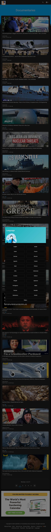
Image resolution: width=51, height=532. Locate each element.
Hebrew (36, 275)
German (15, 256)
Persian (15, 290)
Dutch (15, 251)
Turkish (35, 261)
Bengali (15, 280)
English (15, 246)
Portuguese (15, 285)
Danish (35, 295)
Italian (35, 285)
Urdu (15, 271)
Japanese (35, 280)
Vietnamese (15, 295)
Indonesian (35, 271)
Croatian (15, 275)
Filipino (25, 300)
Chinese (36, 266)
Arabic (35, 246)
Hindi (15, 266)
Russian (36, 256)
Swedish (36, 290)
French (35, 251)
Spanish (15, 261)
